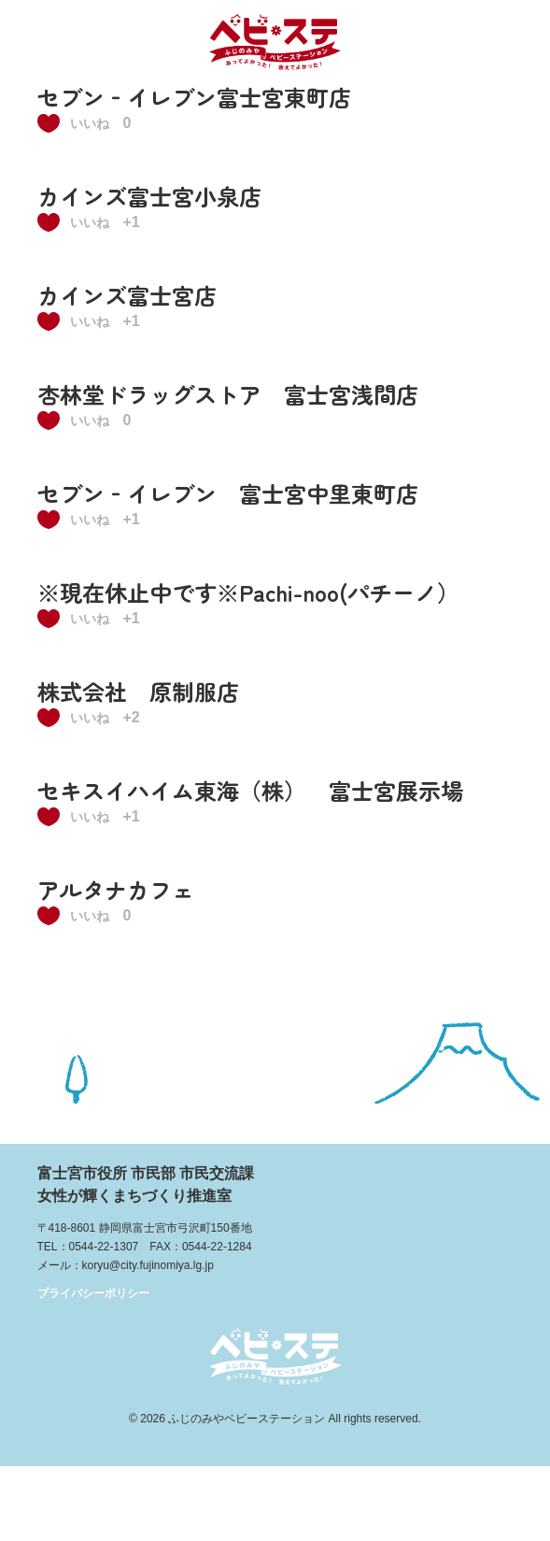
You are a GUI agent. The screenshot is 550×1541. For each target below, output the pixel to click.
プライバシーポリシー (93, 1293)
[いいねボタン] (78, 123)
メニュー (510, 40)
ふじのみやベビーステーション (246, 1418)
